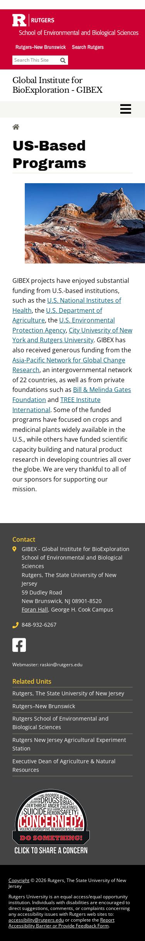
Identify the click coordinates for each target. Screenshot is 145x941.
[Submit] (63, 60)
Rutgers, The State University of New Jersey (68, 693)
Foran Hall (35, 609)
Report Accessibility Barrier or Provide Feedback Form (61, 923)
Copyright (19, 880)
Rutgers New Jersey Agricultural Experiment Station (69, 744)
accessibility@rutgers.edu (36, 920)
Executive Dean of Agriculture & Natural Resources (64, 765)
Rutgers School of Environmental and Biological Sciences (60, 723)
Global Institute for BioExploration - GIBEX (57, 85)
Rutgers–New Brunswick (40, 46)
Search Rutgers (88, 46)
